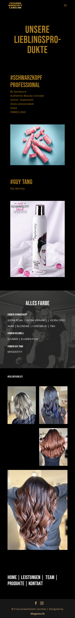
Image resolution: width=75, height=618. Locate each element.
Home (12, 577)
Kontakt (35, 584)
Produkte (16, 584)
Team (49, 577)
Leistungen (31, 577)
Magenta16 (37, 613)
